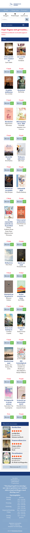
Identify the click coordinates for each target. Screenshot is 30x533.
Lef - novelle (21, 57)
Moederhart (9, 122)
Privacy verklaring (15, 525)
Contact (24, 10)
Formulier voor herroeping (15, 526)
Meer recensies (15, 467)
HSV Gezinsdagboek (21, 362)
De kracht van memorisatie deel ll (21, 402)
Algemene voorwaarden (15, 523)
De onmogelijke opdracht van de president (9, 223)
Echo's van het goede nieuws (21, 221)
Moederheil (21, 90)
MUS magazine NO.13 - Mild (21, 123)
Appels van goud (21, 264)
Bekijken (7, 72)
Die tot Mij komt (9, 158)
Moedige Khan (16, 427)
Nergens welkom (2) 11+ (19, 440)
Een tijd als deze (21, 329)
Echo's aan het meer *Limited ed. (8, 58)
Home (6, 10)
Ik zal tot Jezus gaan (8, 362)
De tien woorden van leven (21, 296)
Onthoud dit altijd (21, 189)
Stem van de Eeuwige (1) (9, 329)
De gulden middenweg (8, 91)
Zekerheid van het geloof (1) (8, 295)
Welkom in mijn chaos (21, 158)
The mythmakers (17, 453)
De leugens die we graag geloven (8, 402)
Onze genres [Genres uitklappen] (7, 25)
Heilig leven (9, 263)
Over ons (15, 10)
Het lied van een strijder (9, 189)
